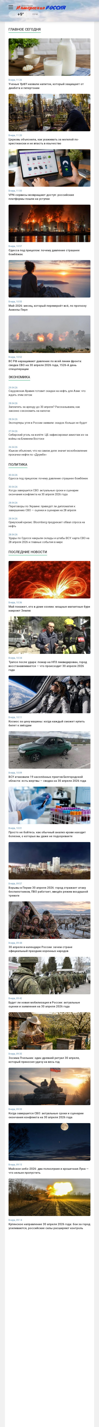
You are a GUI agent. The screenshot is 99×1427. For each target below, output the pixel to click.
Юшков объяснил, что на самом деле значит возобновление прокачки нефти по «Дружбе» (49, 451)
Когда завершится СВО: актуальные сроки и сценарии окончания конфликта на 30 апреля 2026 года (49, 490)
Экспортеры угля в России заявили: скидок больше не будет (49, 421)
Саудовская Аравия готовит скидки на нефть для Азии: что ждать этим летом (49, 391)
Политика (18, 464)
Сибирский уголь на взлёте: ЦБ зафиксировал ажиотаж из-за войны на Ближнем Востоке (49, 435)
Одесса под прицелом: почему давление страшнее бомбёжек (49, 477)
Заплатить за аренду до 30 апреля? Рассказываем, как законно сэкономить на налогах (49, 407)
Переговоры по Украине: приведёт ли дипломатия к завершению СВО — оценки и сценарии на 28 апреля (49, 506)
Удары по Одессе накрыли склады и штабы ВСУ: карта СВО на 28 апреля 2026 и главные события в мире (49, 538)
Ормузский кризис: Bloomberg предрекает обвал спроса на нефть (49, 522)
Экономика (19, 377)
